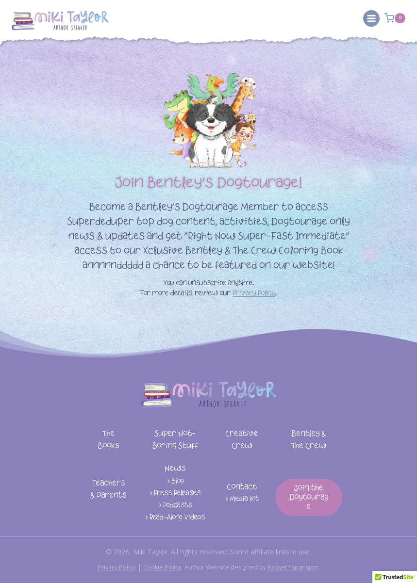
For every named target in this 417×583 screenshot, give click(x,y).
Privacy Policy (254, 293)
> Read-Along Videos (175, 517)
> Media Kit (242, 499)
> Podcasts (175, 505)
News (175, 469)
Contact (242, 487)
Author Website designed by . (256, 566)
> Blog (175, 481)
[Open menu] (371, 18)
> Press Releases (175, 493)
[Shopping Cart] (394, 18)
